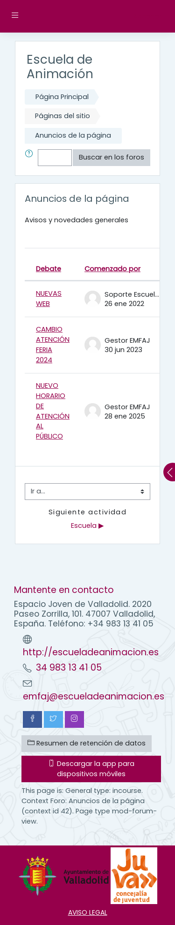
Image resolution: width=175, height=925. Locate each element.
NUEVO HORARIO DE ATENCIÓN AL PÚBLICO (53, 411)
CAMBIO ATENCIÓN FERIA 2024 (53, 345)
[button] (31, 157)
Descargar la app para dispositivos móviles (91, 769)
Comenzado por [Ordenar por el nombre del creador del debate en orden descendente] (112, 268)
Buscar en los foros (111, 157)
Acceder (147, 16)
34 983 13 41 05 (69, 667)
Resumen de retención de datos (87, 743)
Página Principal (62, 96)
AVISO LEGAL (87, 912)
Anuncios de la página (73, 135)
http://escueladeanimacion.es (91, 652)
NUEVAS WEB (49, 298)
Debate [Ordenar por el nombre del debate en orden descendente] (48, 268)
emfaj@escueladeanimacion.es (93, 696)
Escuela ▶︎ (87, 525)
